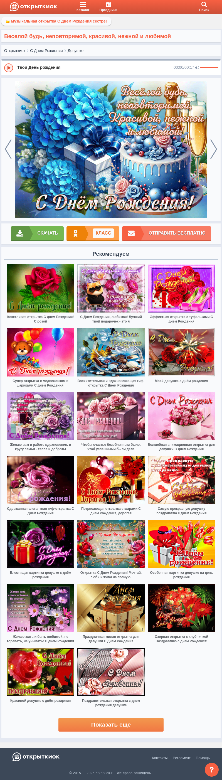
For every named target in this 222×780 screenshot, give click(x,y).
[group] (111, 67)
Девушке (75, 50)
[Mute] (197, 68)
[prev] (8, 149)
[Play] (8, 67)
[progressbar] (209, 68)
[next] (213, 149)
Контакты (159, 758)
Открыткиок (14, 50)
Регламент (182, 758)
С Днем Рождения (46, 50)
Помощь (203, 758)
